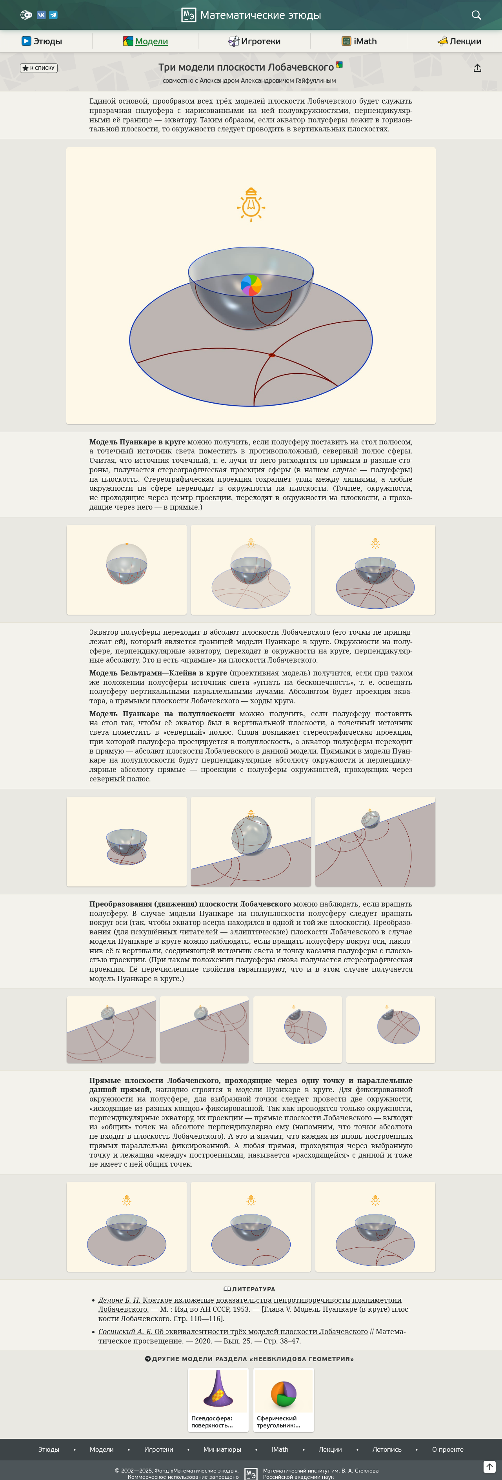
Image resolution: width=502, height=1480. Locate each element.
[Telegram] (53, 18)
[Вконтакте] (41, 18)
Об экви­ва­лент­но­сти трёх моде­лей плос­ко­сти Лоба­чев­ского (233, 1331)
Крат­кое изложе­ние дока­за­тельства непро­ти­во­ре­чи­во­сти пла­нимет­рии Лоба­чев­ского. (250, 1304)
